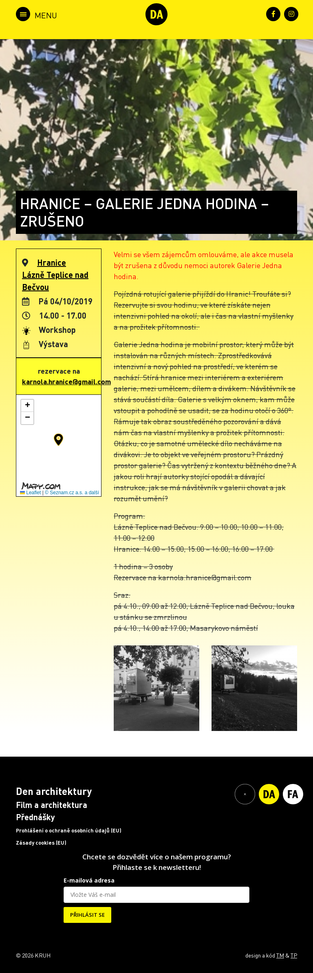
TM (280, 955)
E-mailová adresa (89, 880)
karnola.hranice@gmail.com (66, 381)
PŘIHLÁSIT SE (87, 914)
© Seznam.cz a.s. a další (72, 492)
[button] (58, 440)
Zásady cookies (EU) (41, 842)
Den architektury (54, 791)
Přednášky (35, 817)
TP (294, 955)
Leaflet (30, 492)
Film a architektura (51, 804)
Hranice (51, 262)
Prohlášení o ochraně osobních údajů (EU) (68, 830)
